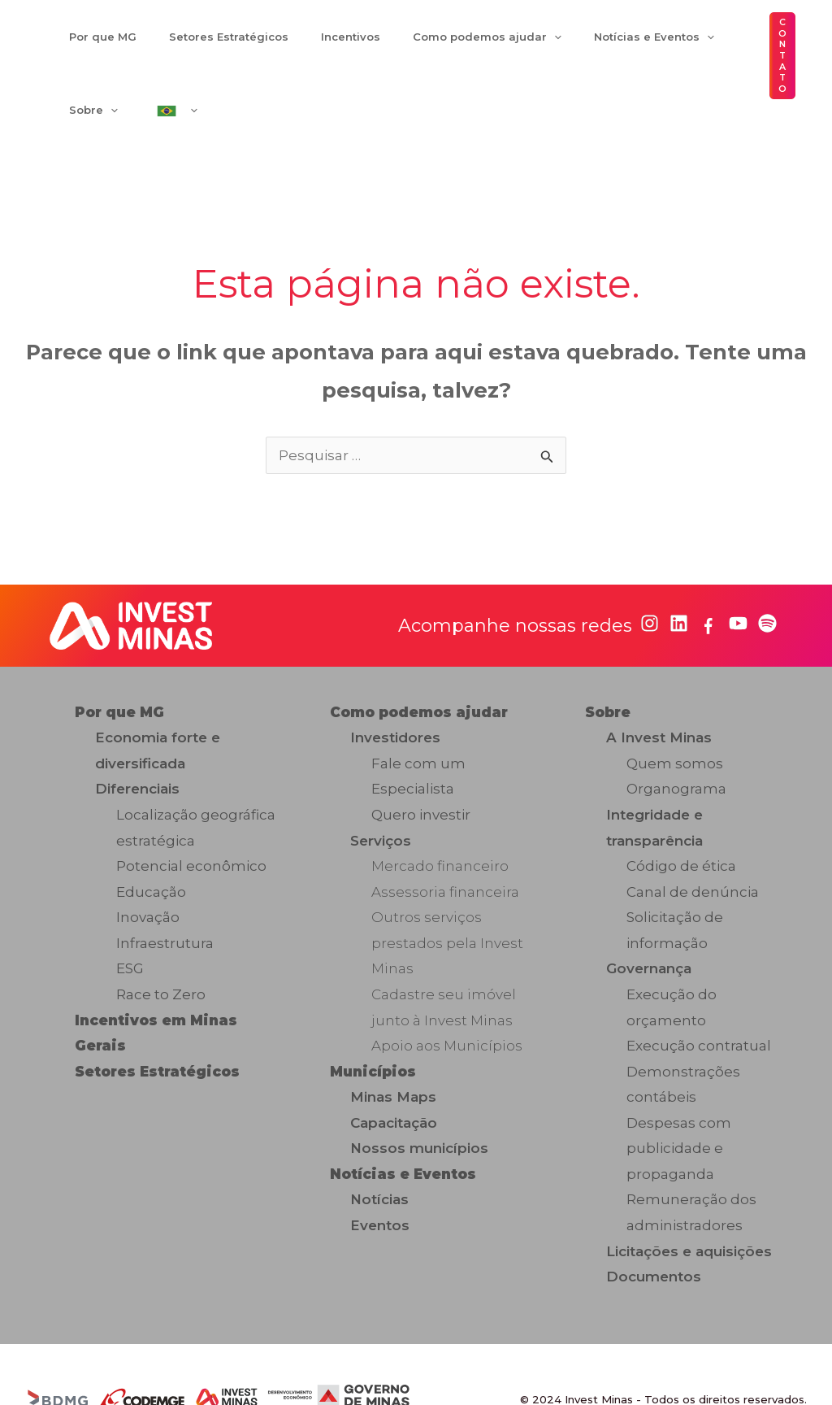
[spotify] (767, 573)
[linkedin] (678, 573)
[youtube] (738, 573)
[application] (481, 48)
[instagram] (649, 573)
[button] (778, 31)
